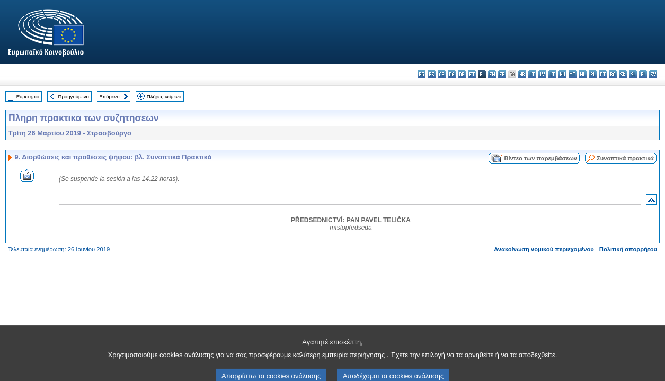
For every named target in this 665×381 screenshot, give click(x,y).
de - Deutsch (462, 74)
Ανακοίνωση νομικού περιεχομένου (544, 249)
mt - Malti (573, 74)
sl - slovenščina (633, 74)
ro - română (613, 74)
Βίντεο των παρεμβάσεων (540, 158)
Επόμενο (109, 96)
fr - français (502, 74)
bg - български (421, 74)
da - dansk (452, 74)
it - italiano (532, 74)
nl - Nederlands (583, 74)
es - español (432, 74)
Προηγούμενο (73, 96)
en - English (492, 74)
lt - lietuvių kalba (552, 74)
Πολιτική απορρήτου (628, 249)
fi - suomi (643, 74)
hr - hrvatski (522, 74)
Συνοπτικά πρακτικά (625, 158)
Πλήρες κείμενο (164, 96)
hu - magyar (562, 74)
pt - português (603, 74)
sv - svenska (653, 74)
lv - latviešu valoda (542, 74)
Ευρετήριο (27, 96)
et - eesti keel (472, 74)
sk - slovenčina (623, 74)
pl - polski (593, 74)
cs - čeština (442, 74)
